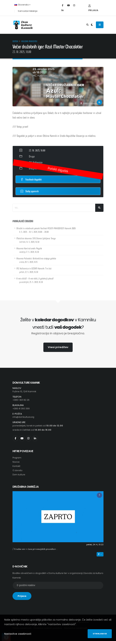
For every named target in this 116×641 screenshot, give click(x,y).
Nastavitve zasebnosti (17, 634)
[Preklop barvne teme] (92, 25)
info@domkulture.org (25, 416)
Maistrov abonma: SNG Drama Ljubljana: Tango (36, 240)
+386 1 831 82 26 (21, 399)
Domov (15, 41)
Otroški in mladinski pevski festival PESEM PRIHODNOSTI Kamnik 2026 (46, 230)
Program (18, 457)
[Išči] (99, 208)
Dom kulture (19, 474)
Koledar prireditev (29, 41)
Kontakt (17, 466)
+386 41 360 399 (21, 408)
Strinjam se (100, 633)
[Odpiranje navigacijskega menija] (99, 24)
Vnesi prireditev (58, 347)
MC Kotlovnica (35, 162)
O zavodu (18, 470)
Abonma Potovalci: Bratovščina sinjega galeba (36, 260)
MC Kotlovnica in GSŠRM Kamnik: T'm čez (33, 270)
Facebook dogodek (31, 179)
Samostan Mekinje (27, 11)
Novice (16, 461)
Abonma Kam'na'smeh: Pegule (29, 250)
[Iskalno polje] (54, 208)
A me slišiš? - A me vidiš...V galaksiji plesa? (35, 280)
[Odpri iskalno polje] (87, 25)
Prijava (93, 8)
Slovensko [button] (22, 4)
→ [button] (100, 554)
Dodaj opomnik (29, 191)
